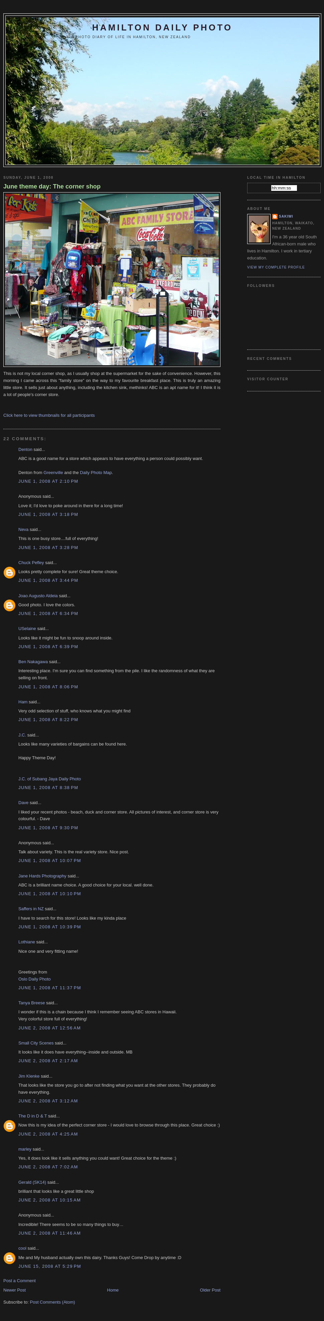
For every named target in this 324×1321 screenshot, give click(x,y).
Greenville (53, 472)
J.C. (22, 734)
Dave (23, 802)
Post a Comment (19, 1280)
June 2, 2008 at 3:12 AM (48, 1100)
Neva (23, 529)
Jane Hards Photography (42, 875)
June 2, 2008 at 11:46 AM (49, 1233)
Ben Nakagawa (33, 661)
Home (113, 1290)
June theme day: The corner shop (52, 186)
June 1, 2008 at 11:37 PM (49, 987)
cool (22, 1248)
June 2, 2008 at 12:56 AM (49, 1027)
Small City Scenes (35, 1042)
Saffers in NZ (31, 908)
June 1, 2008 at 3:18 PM (48, 514)
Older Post (210, 1290)
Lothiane (26, 941)
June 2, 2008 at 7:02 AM (48, 1166)
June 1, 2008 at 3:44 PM (48, 580)
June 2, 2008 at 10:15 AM (49, 1199)
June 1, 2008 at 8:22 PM (48, 719)
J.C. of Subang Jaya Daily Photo (49, 778)
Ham (22, 701)
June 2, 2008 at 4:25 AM (48, 1134)
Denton (25, 449)
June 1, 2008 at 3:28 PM (48, 547)
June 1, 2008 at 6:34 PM (48, 613)
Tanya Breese (31, 1002)
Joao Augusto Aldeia (38, 595)
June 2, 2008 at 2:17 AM (48, 1060)
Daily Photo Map (96, 472)
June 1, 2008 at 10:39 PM (49, 926)
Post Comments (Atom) (52, 1302)
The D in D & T (32, 1115)
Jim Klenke (29, 1076)
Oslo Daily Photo (34, 979)
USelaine (27, 628)
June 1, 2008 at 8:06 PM (48, 686)
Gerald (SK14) (32, 1182)
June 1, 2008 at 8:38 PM (48, 787)
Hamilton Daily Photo (162, 27)
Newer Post (14, 1290)
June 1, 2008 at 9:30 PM (48, 827)
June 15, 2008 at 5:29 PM (49, 1266)
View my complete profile (276, 267)
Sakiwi (286, 216)
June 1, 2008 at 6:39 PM (48, 646)
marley (24, 1149)
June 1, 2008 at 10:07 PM (49, 860)
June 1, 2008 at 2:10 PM (48, 481)
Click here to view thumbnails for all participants (49, 415)
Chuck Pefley (31, 562)
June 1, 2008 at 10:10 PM (49, 893)
